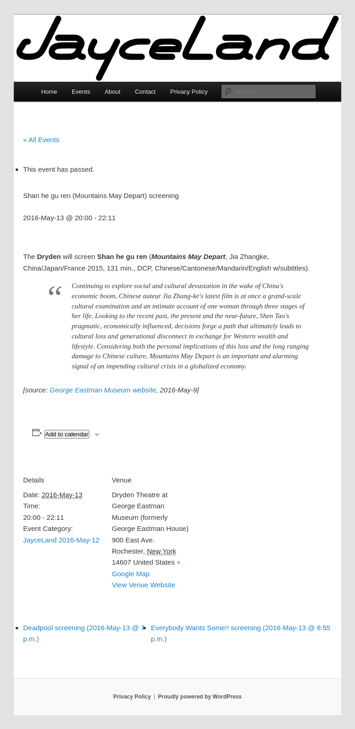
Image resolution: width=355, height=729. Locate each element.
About (112, 91)
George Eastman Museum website (103, 390)
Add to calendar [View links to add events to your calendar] (66, 434)
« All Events (41, 140)
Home (49, 91)
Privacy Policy (189, 91)
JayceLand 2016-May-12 (61, 540)
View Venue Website (143, 585)
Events (81, 91)
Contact (145, 91)
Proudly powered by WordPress (200, 696)
